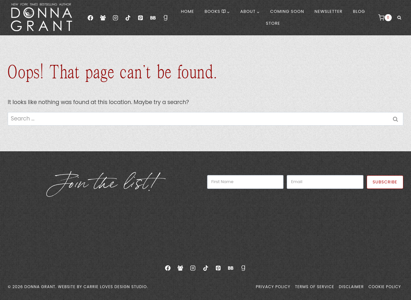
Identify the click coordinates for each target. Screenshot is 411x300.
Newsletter (329, 11)
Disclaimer (351, 286)
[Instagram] (115, 17)
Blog (359, 11)
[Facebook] (90, 17)
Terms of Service (314, 286)
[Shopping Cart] (385, 17)
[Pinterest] (140, 17)
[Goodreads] (165, 17)
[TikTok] (127, 17)
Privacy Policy (273, 286)
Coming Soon (287, 11)
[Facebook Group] (102, 17)
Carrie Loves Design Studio (115, 286)
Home (187, 11)
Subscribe (384, 182)
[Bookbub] (152, 17)
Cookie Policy (384, 286)
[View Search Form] (399, 17)
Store (273, 23)
